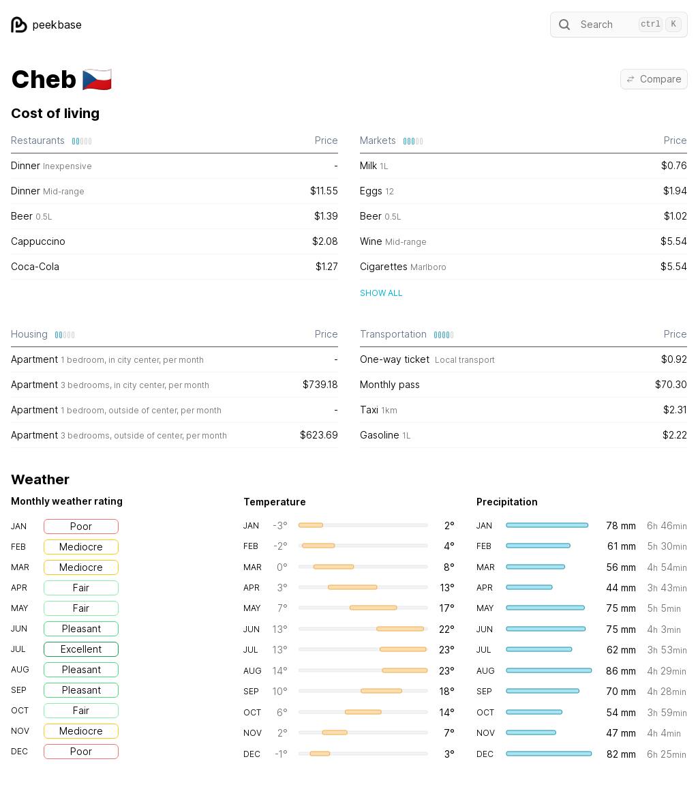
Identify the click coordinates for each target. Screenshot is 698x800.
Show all (381, 293)
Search (619, 24)
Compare (654, 79)
